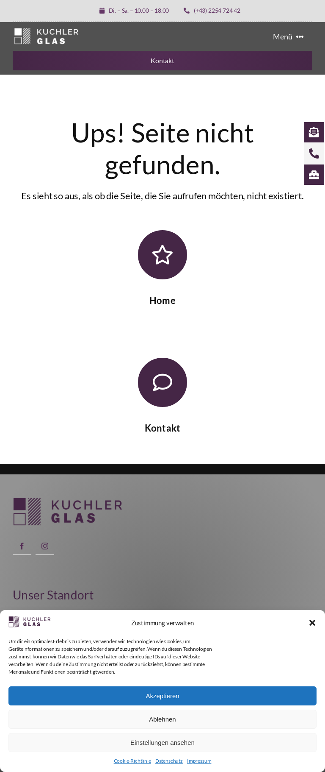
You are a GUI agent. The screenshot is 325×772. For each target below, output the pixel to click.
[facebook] (22, 546)
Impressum (199, 761)
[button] (312, 623)
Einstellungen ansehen (162, 742)
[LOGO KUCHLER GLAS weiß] (46, 29)
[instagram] (45, 546)
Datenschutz (169, 761)
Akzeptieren (162, 696)
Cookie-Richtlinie (132, 761)
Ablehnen (162, 719)
